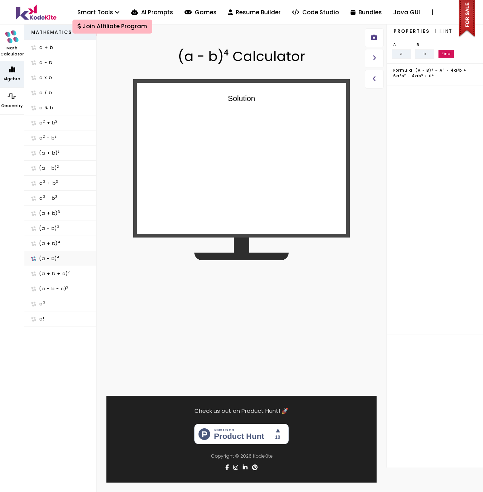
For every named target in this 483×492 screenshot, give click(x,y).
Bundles (366, 12)
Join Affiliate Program (112, 26)
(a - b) (45, 167)
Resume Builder (254, 12)
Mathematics (55, 32)
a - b (41, 62)
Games (201, 12)
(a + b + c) (50, 273)
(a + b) (45, 152)
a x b (41, 77)
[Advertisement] (241, 321)
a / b (41, 92)
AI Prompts (152, 12)
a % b (42, 107)
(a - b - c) (50, 288)
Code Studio (315, 12)
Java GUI (406, 12)
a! (38, 319)
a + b (42, 47)
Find (446, 54)
